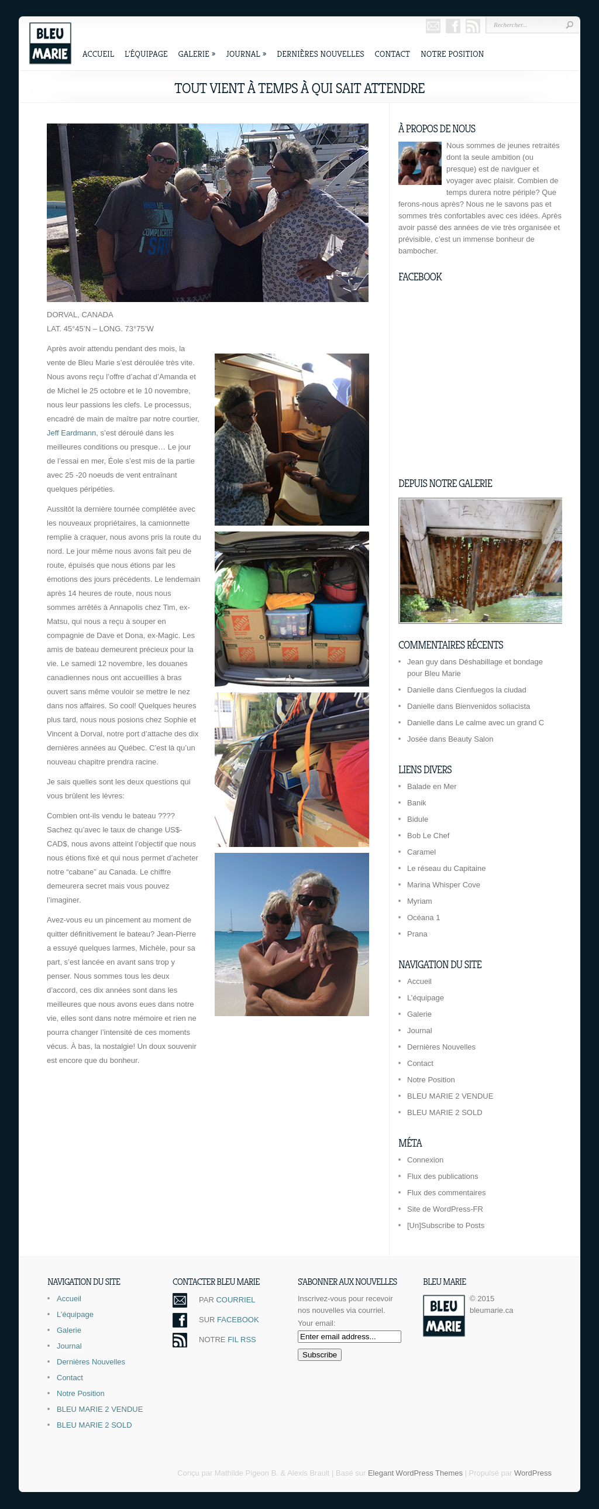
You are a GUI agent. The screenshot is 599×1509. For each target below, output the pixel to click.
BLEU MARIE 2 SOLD (445, 1112)
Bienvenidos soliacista (492, 706)
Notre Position (452, 53)
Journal (246, 53)
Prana (417, 934)
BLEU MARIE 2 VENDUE (450, 1096)
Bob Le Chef (428, 835)
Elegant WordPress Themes (415, 1473)
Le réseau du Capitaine (446, 868)
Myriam (419, 901)
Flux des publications (442, 1176)
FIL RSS (242, 1339)
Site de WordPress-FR (445, 1209)
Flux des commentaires (446, 1192)
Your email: (317, 1323)
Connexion (425, 1159)
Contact (392, 53)
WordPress (533, 1473)
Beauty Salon (470, 739)
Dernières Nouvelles (320, 53)
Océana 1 (423, 917)
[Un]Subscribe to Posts (445, 1225)
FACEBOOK (238, 1319)
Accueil (98, 53)
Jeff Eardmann (71, 432)
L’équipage (146, 53)
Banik (416, 802)
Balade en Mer (432, 786)
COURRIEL (235, 1299)
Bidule (417, 819)
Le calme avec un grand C (499, 722)
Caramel (421, 852)
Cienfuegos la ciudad (490, 689)
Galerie (197, 53)
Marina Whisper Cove (443, 884)
